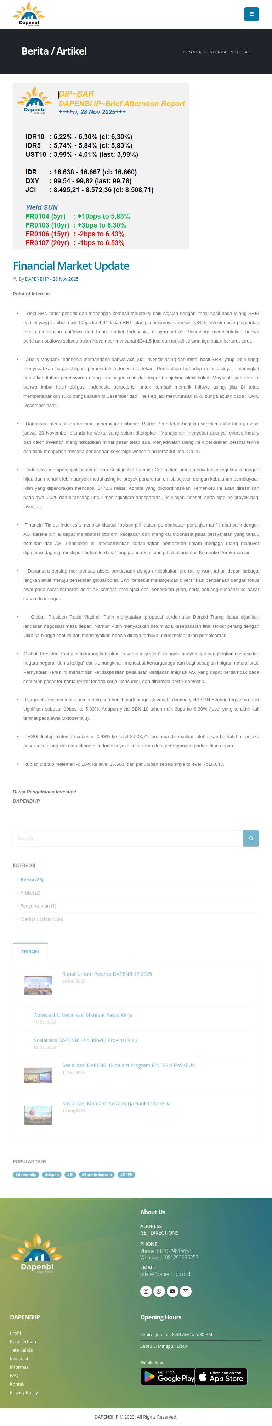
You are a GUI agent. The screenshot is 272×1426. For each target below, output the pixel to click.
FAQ (14, 1376)
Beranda (192, 51)
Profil (15, 1333)
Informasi (20, 1367)
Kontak (17, 1384)
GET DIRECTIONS (159, 1232)
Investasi (19, 1359)
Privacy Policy (24, 1393)
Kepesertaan (23, 1342)
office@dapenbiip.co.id (165, 1274)
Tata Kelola (21, 1350)
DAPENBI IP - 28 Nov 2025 (52, 279)
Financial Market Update (71, 265)
